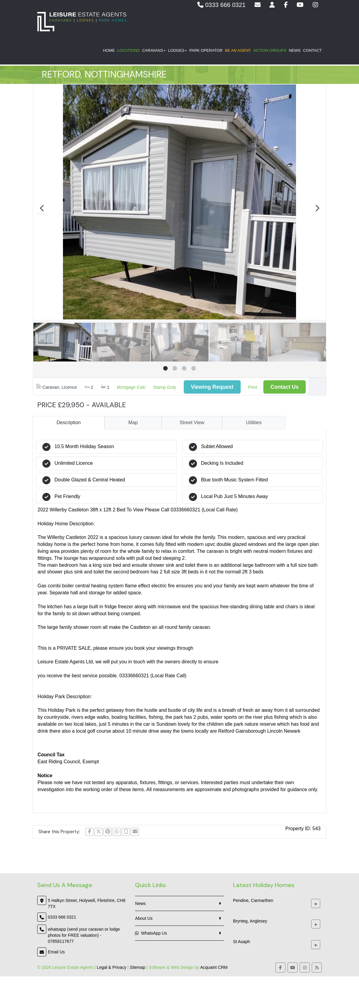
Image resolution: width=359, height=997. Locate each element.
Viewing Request (212, 387)
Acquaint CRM (214, 967)
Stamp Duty (164, 387)
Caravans (154, 51)
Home (109, 51)
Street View (192, 422)
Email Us (56, 951)
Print (252, 387)
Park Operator (205, 51)
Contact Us (285, 387)
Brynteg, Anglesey (250, 921)
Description (69, 422)
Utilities (254, 422)
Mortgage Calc (131, 387)
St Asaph (241, 941)
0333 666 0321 (221, 5)
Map (133, 422)
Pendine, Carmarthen (253, 900)
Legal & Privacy (111, 967)
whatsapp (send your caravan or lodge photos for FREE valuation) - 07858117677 (84, 935)
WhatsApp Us (151, 933)
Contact (312, 51)
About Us (144, 918)
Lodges (177, 51)
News (295, 51)
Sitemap (137, 967)
